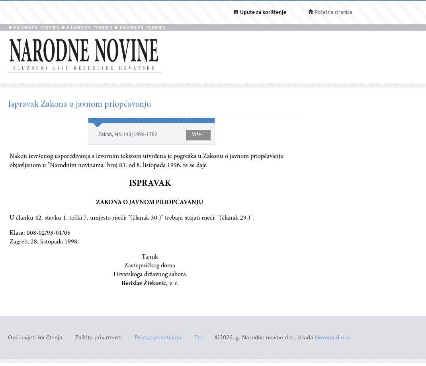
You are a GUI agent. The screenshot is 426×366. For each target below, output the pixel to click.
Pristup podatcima (158, 338)
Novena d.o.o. (332, 338)
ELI (198, 338)
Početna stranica (333, 13)
